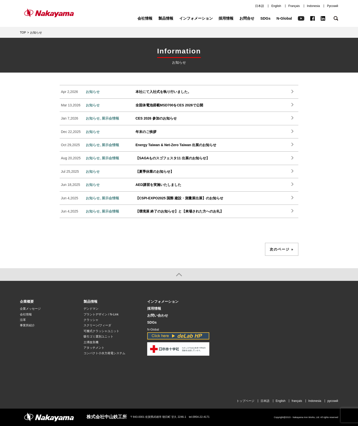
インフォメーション (196, 18)
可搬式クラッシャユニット (101, 331)
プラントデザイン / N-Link (101, 314)
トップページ (245, 401)
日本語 (259, 6)
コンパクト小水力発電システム (104, 353)
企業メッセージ (30, 308)
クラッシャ (91, 319)
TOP (23, 32)
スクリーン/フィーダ (97, 325)
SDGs (265, 18)
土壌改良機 (91, 342)
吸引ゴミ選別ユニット (98, 336)
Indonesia (313, 6)
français (297, 401)
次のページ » (282, 249)
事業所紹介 (27, 325)
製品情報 (165, 18)
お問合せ (246, 18)
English (276, 6)
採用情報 (226, 18)
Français (294, 6)
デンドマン (91, 308)
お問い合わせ (157, 315)
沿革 (23, 319)
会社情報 (144, 18)
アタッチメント (94, 347)
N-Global (284, 18)
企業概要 (27, 301)
